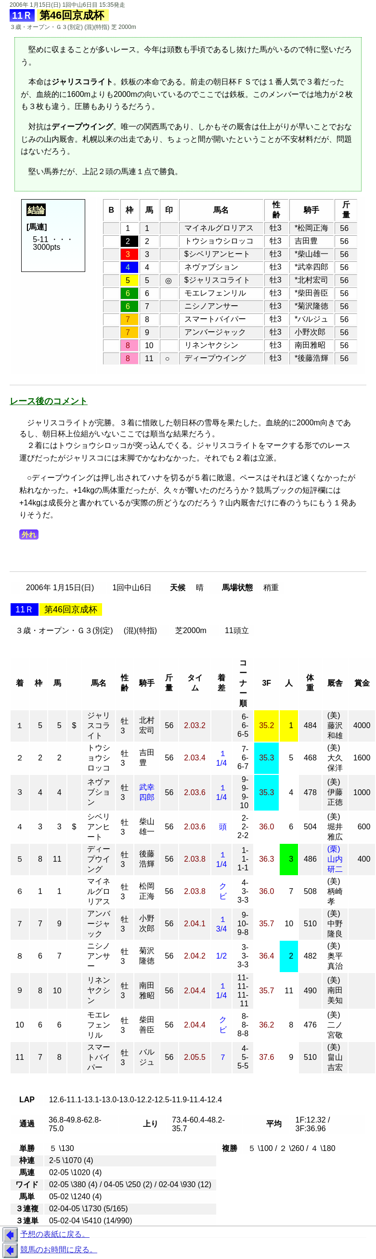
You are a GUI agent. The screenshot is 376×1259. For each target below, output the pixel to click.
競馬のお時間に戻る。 (48, 1250)
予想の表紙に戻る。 (45, 1235)
